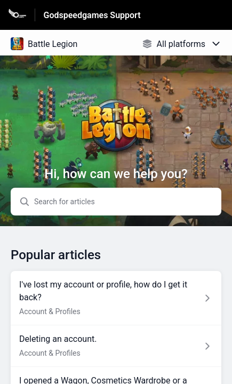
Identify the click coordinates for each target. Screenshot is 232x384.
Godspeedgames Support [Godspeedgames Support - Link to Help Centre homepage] (92, 15)
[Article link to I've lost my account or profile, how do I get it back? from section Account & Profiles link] (116, 298)
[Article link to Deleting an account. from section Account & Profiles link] (116, 346)
